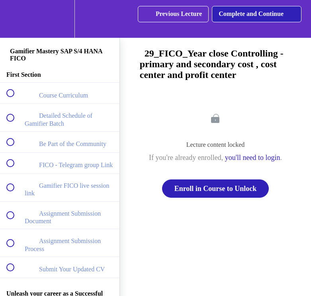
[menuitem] (59, 19)
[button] (14, 19)
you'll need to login (252, 158)
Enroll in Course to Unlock (215, 189)
